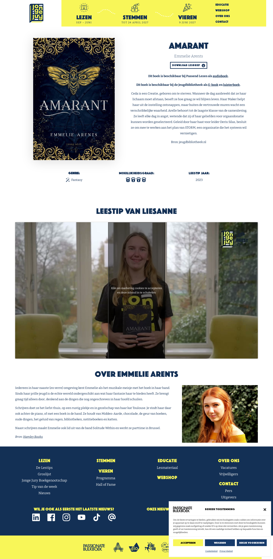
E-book (213, 85)
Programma (105, 478)
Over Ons (222, 16)
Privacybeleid (226, 551)
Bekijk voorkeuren (251, 543)
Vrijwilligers (228, 474)
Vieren (106, 471)
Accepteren (188, 543)
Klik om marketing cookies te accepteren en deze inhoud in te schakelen (136, 290)
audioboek (220, 76)
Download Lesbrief (188, 65)
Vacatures (229, 468)
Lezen (44, 460)
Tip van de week (44, 487)
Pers (228, 491)
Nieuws (44, 493)
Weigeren (220, 543)
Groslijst (44, 474)
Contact (221, 22)
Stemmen (105, 460)
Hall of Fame (106, 484)
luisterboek (231, 85)
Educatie (222, 5)
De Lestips (44, 468)
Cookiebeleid (211, 551)
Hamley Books (33, 437)
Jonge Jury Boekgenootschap (44, 480)
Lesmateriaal (167, 468)
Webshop (222, 10)
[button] (265, 509)
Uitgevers (228, 497)
